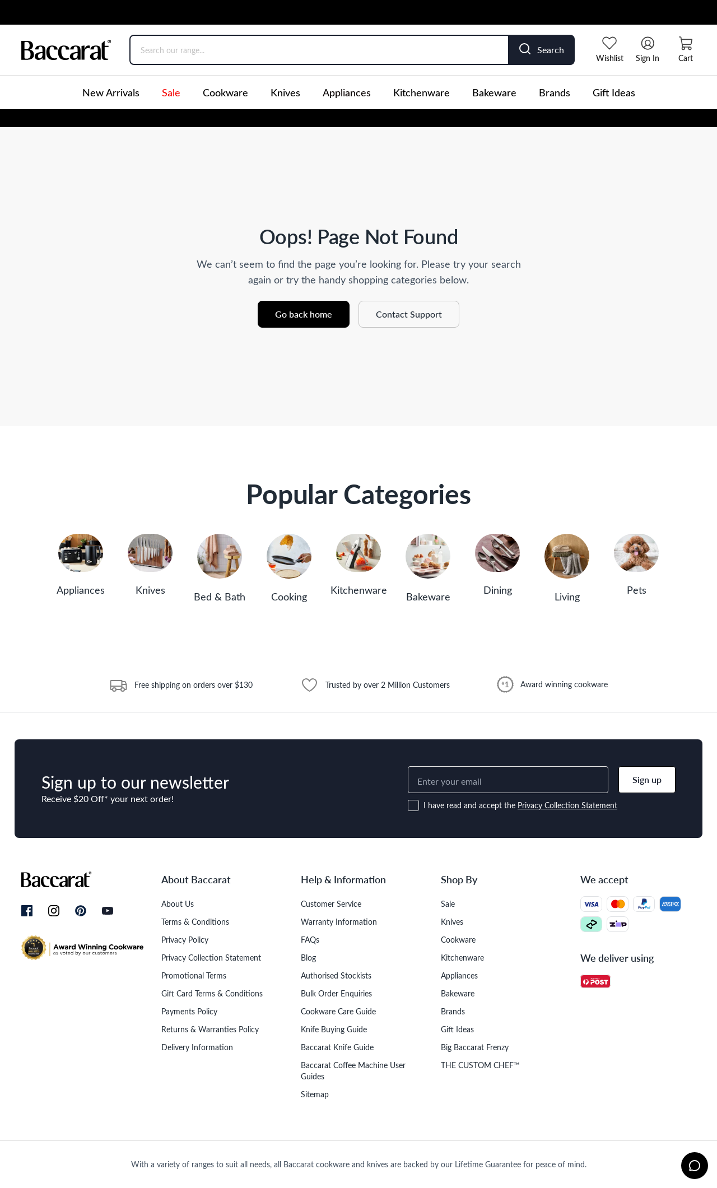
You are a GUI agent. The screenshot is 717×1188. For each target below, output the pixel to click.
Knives (285, 92)
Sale (171, 92)
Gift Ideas (614, 92)
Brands (554, 92)
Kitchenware (421, 92)
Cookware (225, 92)
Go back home (303, 314)
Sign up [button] (647, 779)
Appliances (347, 92)
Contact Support (409, 314)
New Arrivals (110, 92)
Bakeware (494, 92)
